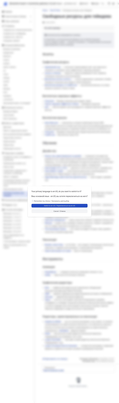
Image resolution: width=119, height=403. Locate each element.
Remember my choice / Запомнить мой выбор (51, 201)
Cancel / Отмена (59, 211)
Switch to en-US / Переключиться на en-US (59, 206)
